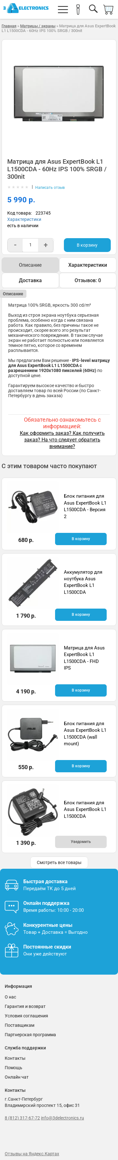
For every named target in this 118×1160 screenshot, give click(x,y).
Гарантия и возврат (25, 1006)
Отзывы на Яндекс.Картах (32, 1153)
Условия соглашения (26, 1015)
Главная (9, 26)
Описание (30, 265)
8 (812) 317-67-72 (22, 1117)
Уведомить (81, 842)
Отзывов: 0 (88, 280)
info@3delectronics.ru (62, 1117)
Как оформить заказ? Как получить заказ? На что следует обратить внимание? (62, 439)
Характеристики (24, 219)
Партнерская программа (30, 1034)
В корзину (87, 245)
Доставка (30, 280)
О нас (10, 996)
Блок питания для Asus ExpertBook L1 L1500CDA (85, 809)
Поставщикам (19, 1025)
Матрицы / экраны (37, 26)
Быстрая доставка (45, 881)
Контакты (15, 1058)
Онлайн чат (17, 1077)
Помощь (13, 1067)
